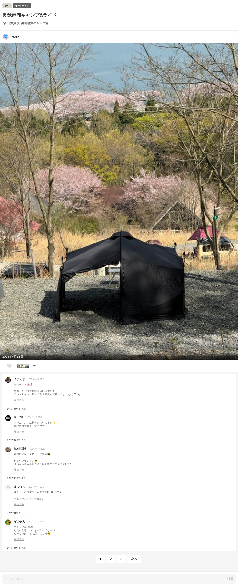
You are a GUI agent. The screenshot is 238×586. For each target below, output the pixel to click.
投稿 (230, 578)
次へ (134, 559)
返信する (19, 400)
